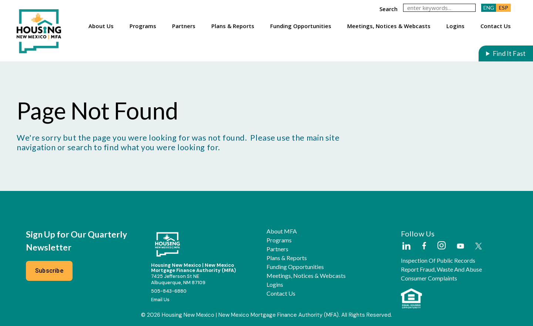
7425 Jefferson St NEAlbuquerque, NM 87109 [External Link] (178, 279)
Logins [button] (455, 26)
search (388, 9)
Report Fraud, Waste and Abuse (441, 269)
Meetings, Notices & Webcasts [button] (388, 26)
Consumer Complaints (429, 278)
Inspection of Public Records (438, 260)
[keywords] (439, 8)
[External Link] (406, 246)
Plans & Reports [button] (232, 26)
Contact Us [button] (495, 26)
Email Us (160, 299)
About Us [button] (101, 26)
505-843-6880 (169, 291)
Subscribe (49, 270)
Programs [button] (143, 26)
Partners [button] (183, 26)
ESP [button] (503, 7)
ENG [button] (488, 7)
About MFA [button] (281, 231)
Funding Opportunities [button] (300, 26)
